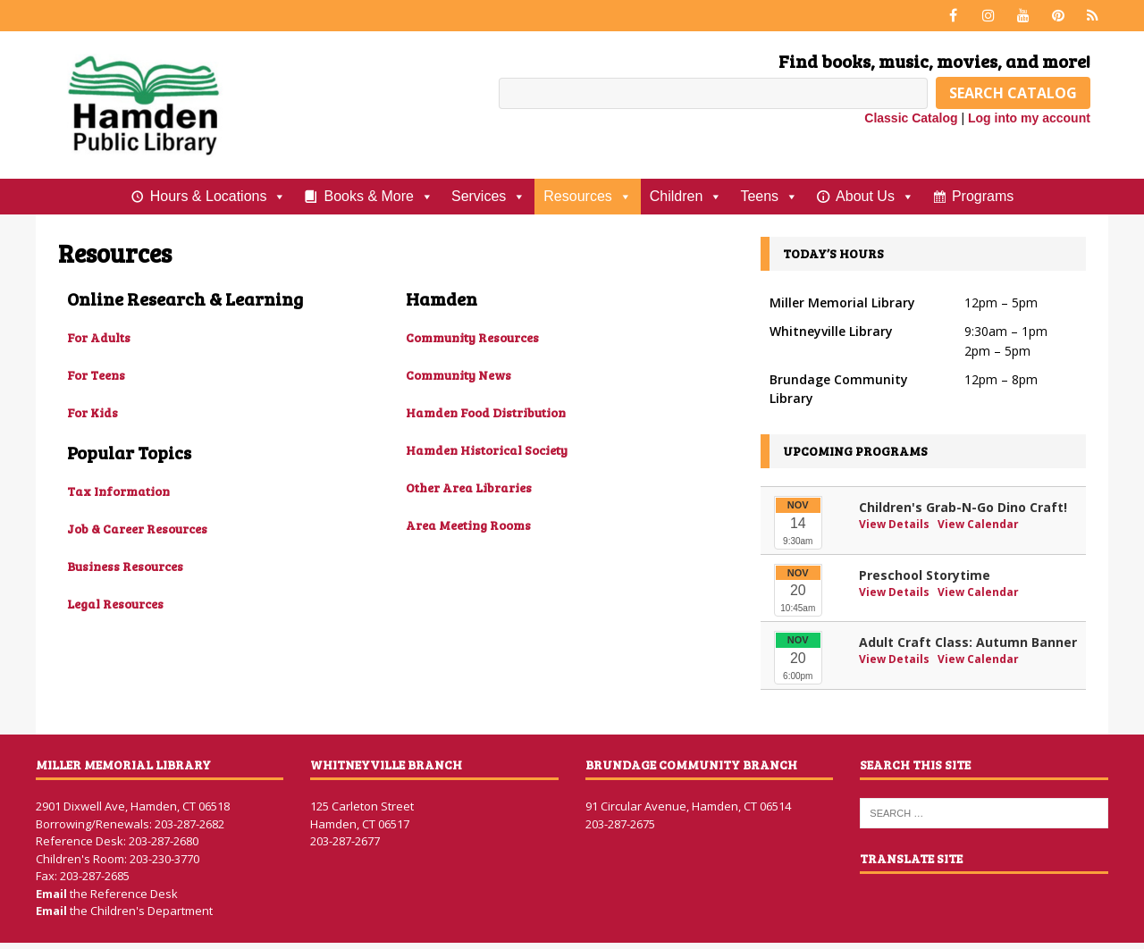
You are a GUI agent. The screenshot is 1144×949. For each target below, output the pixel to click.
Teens (769, 196)
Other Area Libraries (469, 487)
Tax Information (118, 491)
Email (53, 894)
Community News (458, 374)
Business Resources (125, 566)
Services (488, 196)
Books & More (378, 196)
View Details (895, 524)
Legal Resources (115, 603)
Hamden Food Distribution (486, 412)
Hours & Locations (218, 196)
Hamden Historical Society (487, 449)
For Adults (98, 337)
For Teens (96, 374)
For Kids (92, 412)
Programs (983, 196)
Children (686, 196)
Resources (587, 196)
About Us (875, 196)
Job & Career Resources (137, 528)
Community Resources (472, 337)
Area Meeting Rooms (468, 524)
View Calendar (978, 524)
